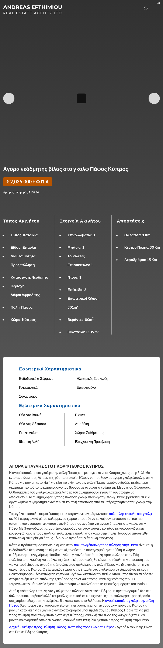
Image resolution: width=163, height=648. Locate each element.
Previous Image (8, 98)
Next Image (154, 98)
